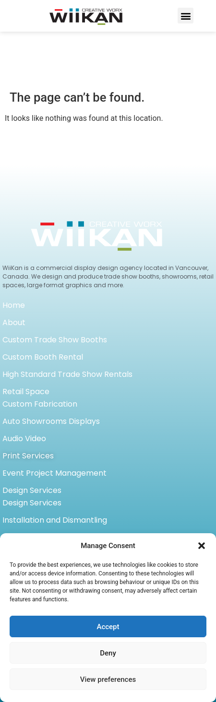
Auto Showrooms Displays (51, 366)
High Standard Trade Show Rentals (67, 319)
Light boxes (23, 499)
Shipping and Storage (42, 482)
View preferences (108, 679)
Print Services (28, 400)
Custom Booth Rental (42, 301)
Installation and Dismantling (54, 464)
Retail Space (25, 336)
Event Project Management (54, 417)
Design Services (31, 435)
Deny (108, 653)
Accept (107, 626)
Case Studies (26, 516)
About (13, 267)
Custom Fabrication (39, 348)
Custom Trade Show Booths (54, 284)
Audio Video (24, 383)
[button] (201, 545)
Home (13, 250)
